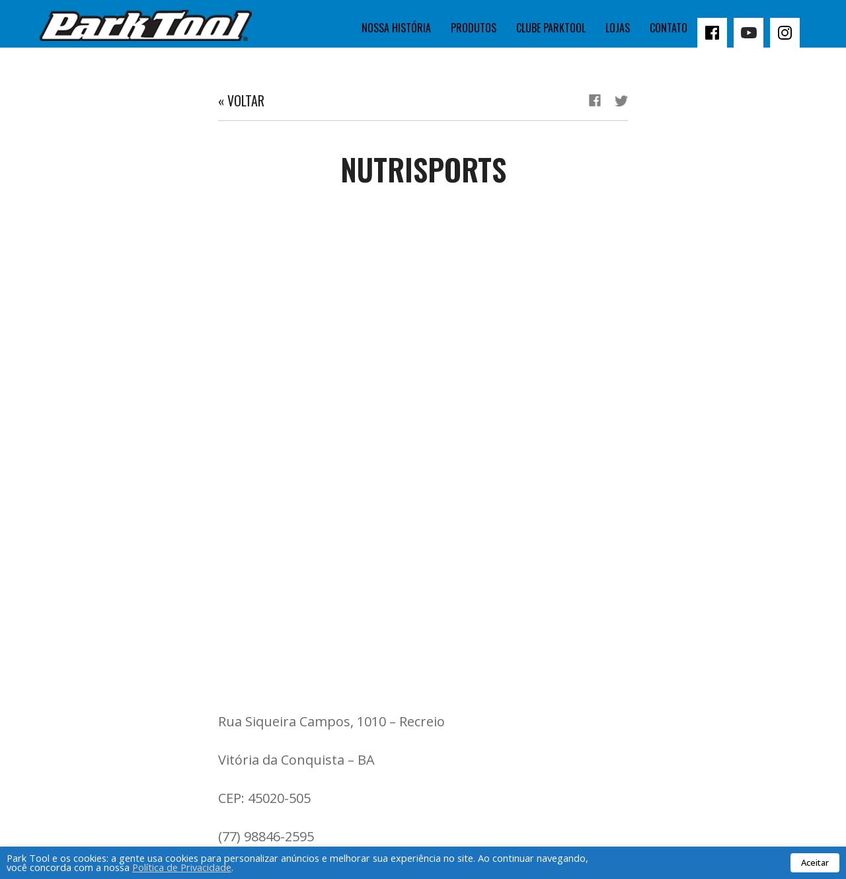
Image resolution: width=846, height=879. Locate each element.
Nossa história (396, 28)
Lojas (617, 28)
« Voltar (241, 100)
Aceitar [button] (815, 862)
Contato (668, 28)
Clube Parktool (551, 28)
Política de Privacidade (181, 867)
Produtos (473, 28)
